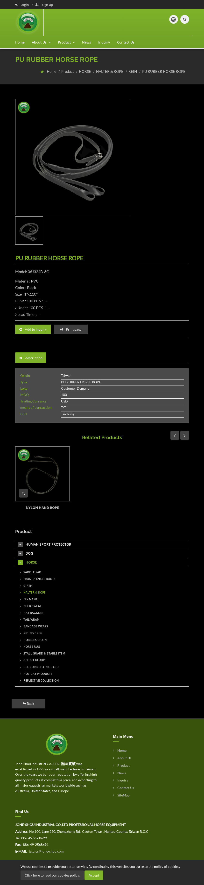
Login (22, 4)
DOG (25, 553)
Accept (94, 875)
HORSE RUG (30, 647)
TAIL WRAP (29, 619)
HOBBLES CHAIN (33, 640)
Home (20, 42)
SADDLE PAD (30, 572)
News (86, 42)
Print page (70, 329)
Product (68, 71)
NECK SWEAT (31, 606)
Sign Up (44, 4)
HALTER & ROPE (110, 71)
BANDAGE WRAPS (34, 626)
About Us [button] (41, 42)
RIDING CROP (31, 633)
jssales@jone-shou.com (46, 851)
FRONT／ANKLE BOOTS (38, 579)
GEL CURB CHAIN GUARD (39, 667)
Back (28, 703)
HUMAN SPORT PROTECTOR (44, 544)
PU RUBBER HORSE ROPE (163, 71)
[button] (173, 19)
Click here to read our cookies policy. (52, 875)
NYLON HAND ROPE (42, 507)
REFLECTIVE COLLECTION (39, 680)
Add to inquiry (33, 329)
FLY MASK (28, 599)
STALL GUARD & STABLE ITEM (42, 653)
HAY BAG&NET (32, 613)
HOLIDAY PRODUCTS (36, 674)
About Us (122, 758)
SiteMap (121, 795)
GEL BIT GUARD (32, 660)
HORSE (85, 71)
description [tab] (30, 358)
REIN (133, 71)
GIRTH (26, 586)
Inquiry (104, 42)
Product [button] (66, 42)
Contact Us (125, 42)
